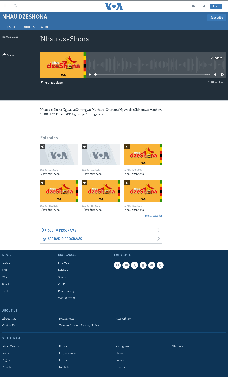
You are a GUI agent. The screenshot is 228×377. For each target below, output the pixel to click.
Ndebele (63, 270)
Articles (29, 27)
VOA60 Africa (66, 298)
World (6, 277)
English (6, 360)
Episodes (11, 27)
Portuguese (123, 346)
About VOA (9, 318)
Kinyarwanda (67, 353)
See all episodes (153, 216)
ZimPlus (63, 284)
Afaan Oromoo (11, 346)
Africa (6, 263)
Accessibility (123, 318)
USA (5, 270)
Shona (62, 277)
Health (6, 291)
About (45, 27)
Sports (6, 284)
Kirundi (64, 360)
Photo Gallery (66, 291)
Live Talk (63, 263)
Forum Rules (66, 318)
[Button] (8, 56)
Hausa (63, 346)
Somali (120, 360)
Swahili (120, 367)
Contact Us (8, 325)
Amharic (7, 353)
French (6, 367)
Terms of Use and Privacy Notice (79, 325)
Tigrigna (177, 346)
